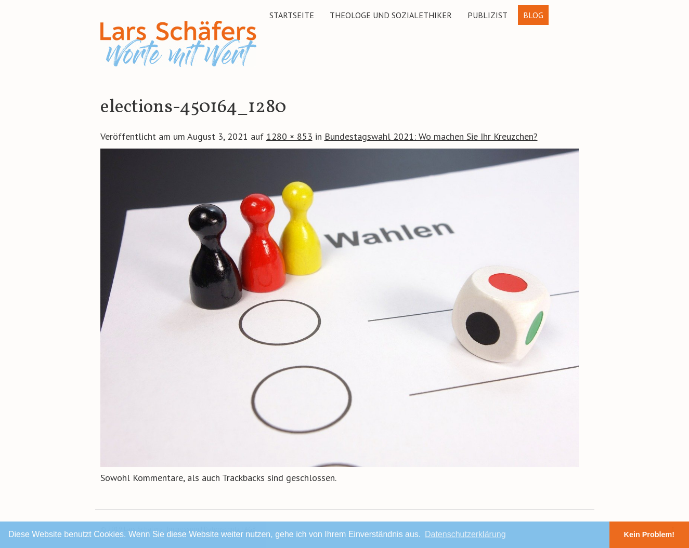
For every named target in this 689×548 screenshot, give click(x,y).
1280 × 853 (289, 136)
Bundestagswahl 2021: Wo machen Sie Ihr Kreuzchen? (431, 136)
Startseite (291, 15)
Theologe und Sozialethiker (391, 15)
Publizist (487, 15)
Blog (533, 15)
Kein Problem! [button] (649, 534)
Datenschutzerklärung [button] (465, 534)
